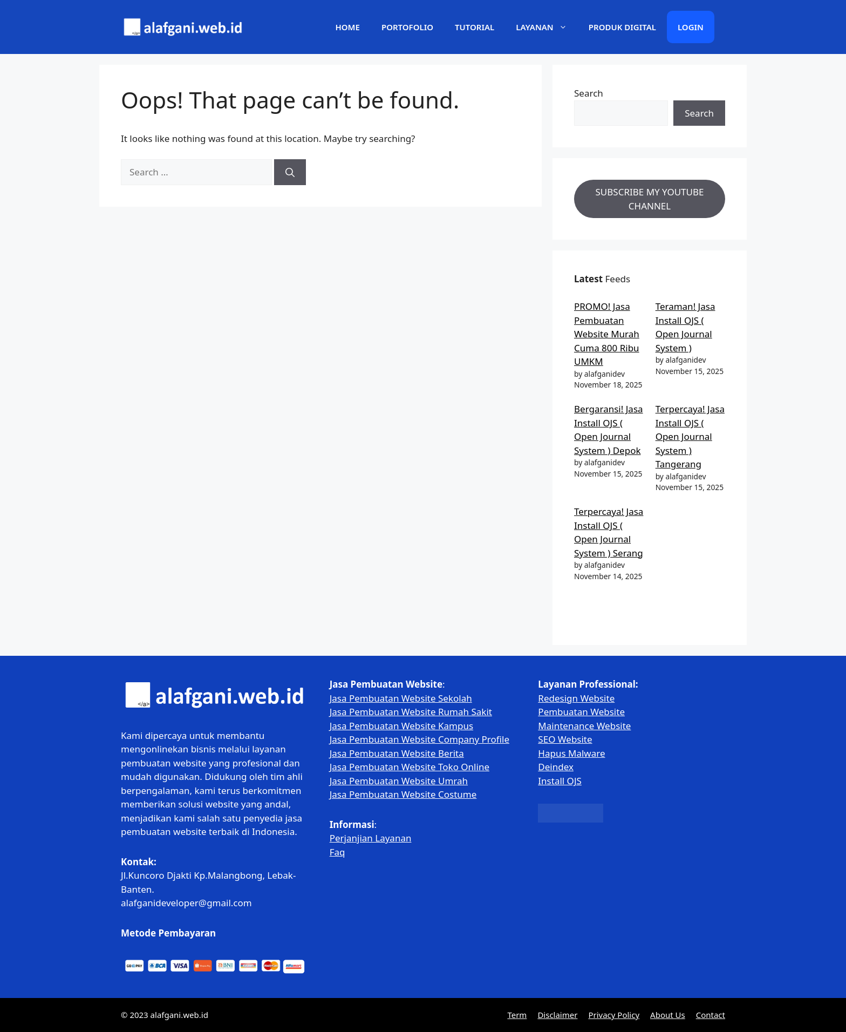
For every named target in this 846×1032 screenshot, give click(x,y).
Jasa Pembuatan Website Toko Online (409, 767)
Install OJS (560, 781)
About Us (667, 1014)
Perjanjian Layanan (371, 838)
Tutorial (474, 27)
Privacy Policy (613, 1014)
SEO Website (565, 739)
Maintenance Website (584, 725)
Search (588, 93)
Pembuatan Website (581, 711)
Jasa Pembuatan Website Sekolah (401, 698)
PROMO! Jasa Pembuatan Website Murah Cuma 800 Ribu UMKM (606, 334)
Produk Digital (622, 27)
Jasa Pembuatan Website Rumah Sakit (411, 711)
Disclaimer (557, 1014)
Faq (337, 852)
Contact (710, 1014)
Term (517, 1014)
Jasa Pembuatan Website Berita (397, 753)
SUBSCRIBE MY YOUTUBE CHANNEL (650, 199)
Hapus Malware (571, 753)
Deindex (556, 767)
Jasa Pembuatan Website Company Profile (419, 739)
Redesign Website (576, 698)
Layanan (546, 27)
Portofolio (407, 27)
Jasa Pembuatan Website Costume (403, 794)
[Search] (290, 172)
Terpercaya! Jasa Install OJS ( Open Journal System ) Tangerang (690, 436)
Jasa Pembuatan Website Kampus (401, 725)
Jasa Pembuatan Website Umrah (399, 781)
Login (691, 27)
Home (347, 27)
